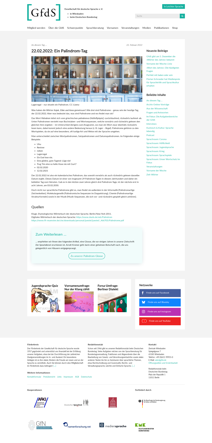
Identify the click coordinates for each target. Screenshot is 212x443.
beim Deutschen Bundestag (83, 17)
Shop (175, 27)
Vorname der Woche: (159, 63)
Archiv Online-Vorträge (157, 104)
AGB (77, 377)
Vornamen (112, 27)
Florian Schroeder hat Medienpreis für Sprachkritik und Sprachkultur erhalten (163, 82)
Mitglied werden (36, 27)
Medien (146, 27)
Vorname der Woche (156, 170)
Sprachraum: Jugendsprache (160, 147)
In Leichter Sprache (173, 6)
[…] (54, 366)
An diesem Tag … (154, 100)
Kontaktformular (34, 377)
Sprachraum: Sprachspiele (159, 155)
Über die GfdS (56, 27)
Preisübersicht (49, 377)
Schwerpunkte (75, 27)
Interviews (151, 123)
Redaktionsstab (95, 345)
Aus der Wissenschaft (157, 108)
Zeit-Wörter (152, 174)
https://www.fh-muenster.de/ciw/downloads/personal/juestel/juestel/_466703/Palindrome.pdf (77, 220)
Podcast (150, 135)
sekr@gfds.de (160, 361)
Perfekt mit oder (159, 75)
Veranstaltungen (130, 27)
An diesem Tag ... (39, 45)
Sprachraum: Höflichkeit (158, 143)
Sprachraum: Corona (156, 139)
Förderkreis (33, 345)
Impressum (68, 377)
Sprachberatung (95, 27)
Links (59, 377)
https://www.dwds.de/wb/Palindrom (94, 217)
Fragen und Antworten (157, 112)
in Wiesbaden (77, 13)
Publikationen (161, 27)
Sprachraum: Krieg (155, 151)
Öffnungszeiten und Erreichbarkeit (163, 364)
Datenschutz (86, 377)
